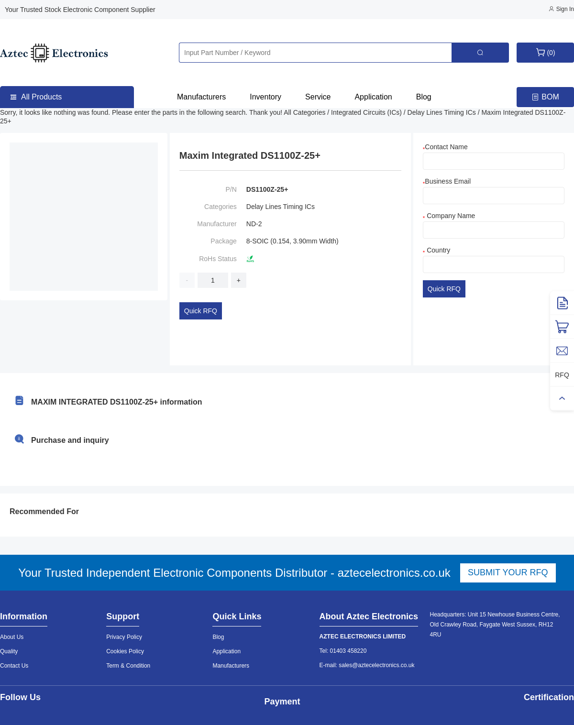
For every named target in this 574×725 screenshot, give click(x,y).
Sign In (561, 9)
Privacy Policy (124, 637)
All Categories (305, 112)
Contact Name (445, 147)
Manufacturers (201, 97)
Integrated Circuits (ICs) (367, 112)
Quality (9, 651)
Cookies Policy (125, 651)
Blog (423, 97)
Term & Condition (128, 665)
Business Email (447, 181)
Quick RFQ (200, 311)
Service (318, 97)
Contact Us (14, 665)
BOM (545, 97)
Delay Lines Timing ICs (443, 112)
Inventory (265, 97)
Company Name (449, 216)
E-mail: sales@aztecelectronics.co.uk (367, 665)
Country (436, 250)
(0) (545, 52)
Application (373, 97)
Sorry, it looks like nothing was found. (56, 112)
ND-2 (254, 224)
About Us (11, 637)
